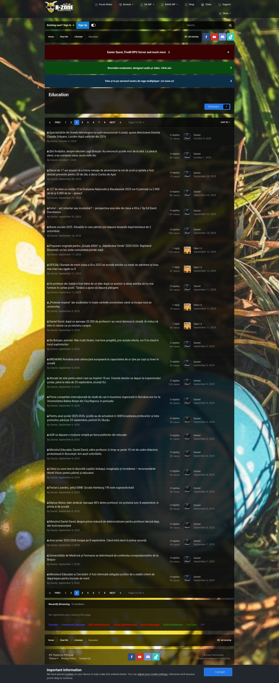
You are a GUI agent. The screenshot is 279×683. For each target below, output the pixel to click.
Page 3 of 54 (136, 122)
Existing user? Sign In (60, 25)
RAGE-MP (171, 9)
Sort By (225, 122)
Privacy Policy (68, 658)
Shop (192, 9)
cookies (69, 674)
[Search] (205, 25)
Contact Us (85, 658)
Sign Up (82, 25)
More (225, 9)
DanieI (53, 141)
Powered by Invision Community (213, 658)
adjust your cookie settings (153, 674)
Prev (58, 122)
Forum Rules (106, 9)
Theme (53, 658)
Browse (127, 9)
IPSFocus (68, 655)
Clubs (208, 9)
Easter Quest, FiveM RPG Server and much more (136, 52)
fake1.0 (198, 248)
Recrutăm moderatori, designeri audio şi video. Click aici (139, 68)
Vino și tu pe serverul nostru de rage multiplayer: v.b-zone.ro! (139, 81)
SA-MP (148, 9)
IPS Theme (54, 655)
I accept (218, 671)
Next (112, 122)
